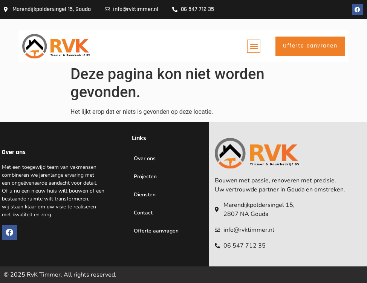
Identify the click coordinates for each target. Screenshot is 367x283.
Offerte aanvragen (156, 230)
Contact (143, 212)
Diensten (145, 194)
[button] (253, 46)
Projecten (145, 176)
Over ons (145, 158)
